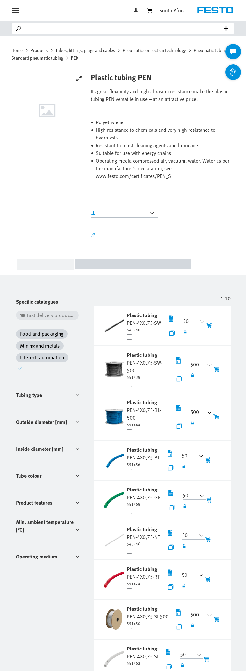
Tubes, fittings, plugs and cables (85, 50)
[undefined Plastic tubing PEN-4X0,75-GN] (144, 496)
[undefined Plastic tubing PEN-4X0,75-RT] (143, 575)
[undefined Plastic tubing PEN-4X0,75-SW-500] (147, 365)
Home (17, 50)
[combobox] (48, 395)
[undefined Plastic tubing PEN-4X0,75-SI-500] (147, 615)
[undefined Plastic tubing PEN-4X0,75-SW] (144, 321)
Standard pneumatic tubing (37, 58)
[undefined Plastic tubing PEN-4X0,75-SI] (142, 655)
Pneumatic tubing (210, 50)
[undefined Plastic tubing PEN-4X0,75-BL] (143, 456)
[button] (190, 321)
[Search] (124, 28)
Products (39, 50)
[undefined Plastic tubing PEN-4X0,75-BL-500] (147, 412)
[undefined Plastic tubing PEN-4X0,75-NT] (143, 536)
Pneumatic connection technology (154, 50)
